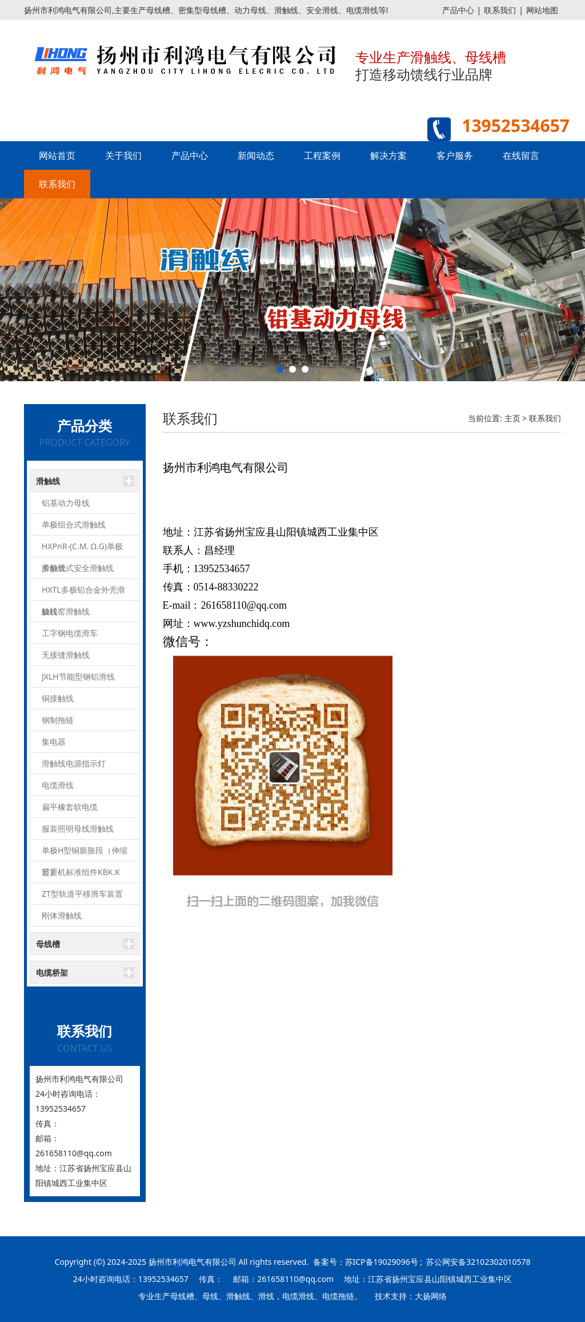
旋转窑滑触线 (66, 611)
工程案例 (322, 155)
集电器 (54, 741)
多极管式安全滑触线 (78, 567)
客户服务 (454, 155)
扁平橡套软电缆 (70, 806)
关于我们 (123, 155)
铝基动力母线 (66, 502)
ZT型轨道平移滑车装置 (82, 893)
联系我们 (500, 10)
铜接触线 (58, 698)
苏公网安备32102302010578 (478, 1261)
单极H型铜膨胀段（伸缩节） (84, 853)
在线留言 (521, 155)
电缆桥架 (52, 972)
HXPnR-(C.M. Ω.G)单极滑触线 (82, 549)
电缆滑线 (58, 785)
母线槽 (48, 943)
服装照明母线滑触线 (78, 828)
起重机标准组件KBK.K (81, 871)
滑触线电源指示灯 (74, 763)
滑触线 (48, 481)
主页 (512, 418)
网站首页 (57, 155)
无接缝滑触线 (66, 654)
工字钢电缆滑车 (70, 633)
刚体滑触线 (62, 915)
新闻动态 (256, 155)
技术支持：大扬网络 (411, 1296)
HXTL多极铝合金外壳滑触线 (83, 592)
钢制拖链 (58, 719)
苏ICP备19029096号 (381, 1261)
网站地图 (542, 10)
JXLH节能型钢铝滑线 (78, 676)
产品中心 (458, 10)
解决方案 (388, 155)
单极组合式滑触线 (74, 524)
